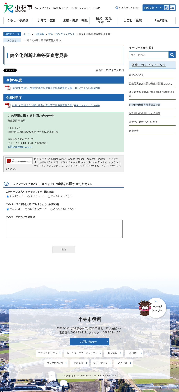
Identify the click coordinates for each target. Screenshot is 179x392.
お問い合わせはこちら (20, 146)
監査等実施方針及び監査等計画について (150, 83)
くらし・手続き (18, 20)
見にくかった (36, 196)
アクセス (122, 363)
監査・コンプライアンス (61, 34)
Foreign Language (129, 7)
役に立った (14, 208)
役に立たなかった (36, 208)
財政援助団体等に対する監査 (144, 113)
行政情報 (161, 20)
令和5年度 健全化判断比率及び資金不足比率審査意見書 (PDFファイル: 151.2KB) (56, 87)
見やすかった (15, 196)
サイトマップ (100, 363)
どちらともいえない (60, 196)
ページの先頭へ (152, 308)
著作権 (132, 353)
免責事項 (78, 363)
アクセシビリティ (47, 353)
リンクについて (55, 363)
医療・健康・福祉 (75, 20)
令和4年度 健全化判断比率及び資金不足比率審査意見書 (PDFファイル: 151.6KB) (56, 105)
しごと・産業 (132, 20)
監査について (136, 74)
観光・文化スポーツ (104, 20)
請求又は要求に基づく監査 (143, 122)
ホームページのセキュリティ (82, 353)
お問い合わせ (88, 341)
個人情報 (112, 353)
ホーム (26, 34)
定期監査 (134, 130)
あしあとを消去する (60, 40)
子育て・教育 (46, 20)
